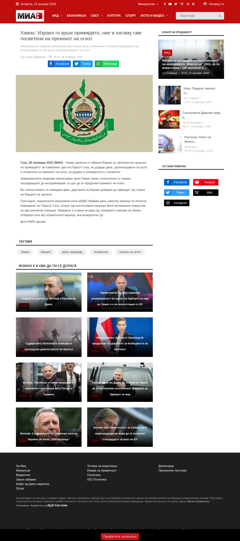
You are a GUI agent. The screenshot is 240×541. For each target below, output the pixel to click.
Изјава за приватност (102, 470)
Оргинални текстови (172, 470)
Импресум (23, 470)
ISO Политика (96, 479)
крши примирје (72, 252)
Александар (193, 122)
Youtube (204, 182)
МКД (57, 15)
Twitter (174, 192)
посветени (101, 252)
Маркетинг (23, 475)
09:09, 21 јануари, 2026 (198, 150)
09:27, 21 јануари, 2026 (196, 126)
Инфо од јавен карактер (32, 484)
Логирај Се (216, 4)
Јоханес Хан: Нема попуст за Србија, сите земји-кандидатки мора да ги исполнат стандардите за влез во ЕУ (120, 433)
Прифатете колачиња (120, 536)
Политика (93, 475)
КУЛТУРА (114, 15)
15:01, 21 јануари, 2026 (195, 73)
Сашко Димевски (35, 56)
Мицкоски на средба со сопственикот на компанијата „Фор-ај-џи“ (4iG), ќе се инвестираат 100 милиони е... (191, 64)
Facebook (175, 182)
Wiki (202, 192)
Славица (171, 73)
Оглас (20, 488)
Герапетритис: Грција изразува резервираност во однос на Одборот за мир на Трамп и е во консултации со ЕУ (119, 298)
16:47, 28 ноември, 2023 (68, 56)
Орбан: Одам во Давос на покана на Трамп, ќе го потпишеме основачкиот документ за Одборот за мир (120, 388)
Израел (46, 252)
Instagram (175, 203)
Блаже (192, 146)
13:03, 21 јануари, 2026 (198, 102)
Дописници (166, 466)
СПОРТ (130, 15)
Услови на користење (102, 466)
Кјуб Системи (58, 505)
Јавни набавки (26, 479)
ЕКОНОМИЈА (76, 15)
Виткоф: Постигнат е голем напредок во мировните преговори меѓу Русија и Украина (49, 388)
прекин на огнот (130, 252)
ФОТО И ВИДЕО (154, 15)
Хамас (25, 252)
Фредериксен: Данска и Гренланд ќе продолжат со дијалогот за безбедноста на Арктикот (120, 343)
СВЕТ (97, 15)
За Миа (21, 466)
